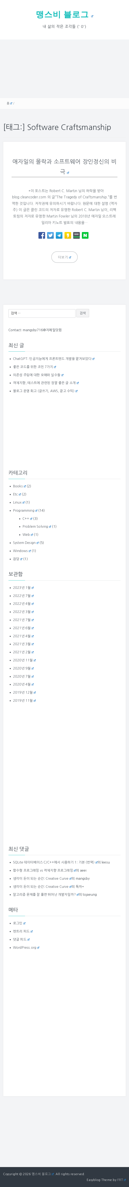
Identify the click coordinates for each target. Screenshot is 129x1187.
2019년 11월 (24, 700)
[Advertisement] (64, 69)
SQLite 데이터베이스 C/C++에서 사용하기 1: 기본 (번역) (55, 861)
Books (19, 486)
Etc (17, 493)
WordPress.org (26, 947)
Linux (19, 502)
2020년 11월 (24, 659)
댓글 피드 (21, 939)
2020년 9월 (23, 667)
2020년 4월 (23, 684)
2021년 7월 (23, 619)
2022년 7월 (23, 595)
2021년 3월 (23, 643)
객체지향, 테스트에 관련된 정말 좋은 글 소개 (46, 382)
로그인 (19, 923)
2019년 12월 (24, 692)
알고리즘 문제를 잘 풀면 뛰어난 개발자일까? (46, 894)
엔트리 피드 (23, 931)
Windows (22, 550)
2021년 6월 (23, 627)
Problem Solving (37, 526)
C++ (27, 518)
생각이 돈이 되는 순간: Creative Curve (42, 878)
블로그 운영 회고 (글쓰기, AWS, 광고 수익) (45, 390)
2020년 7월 (23, 676)
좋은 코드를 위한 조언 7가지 (34, 366)
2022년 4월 (23, 603)
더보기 (64, 257)
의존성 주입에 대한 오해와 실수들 (38, 374)
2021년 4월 (23, 635)
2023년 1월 (23, 587)
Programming (25, 510)
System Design (26, 542)
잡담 (17, 558)
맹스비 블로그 (64, 14)
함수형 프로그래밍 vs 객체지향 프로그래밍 (44, 870)
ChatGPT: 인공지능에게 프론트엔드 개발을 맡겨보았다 (53, 358)
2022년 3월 (23, 611)
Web (28, 534)
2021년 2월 (23, 651)
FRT (121, 1179)
